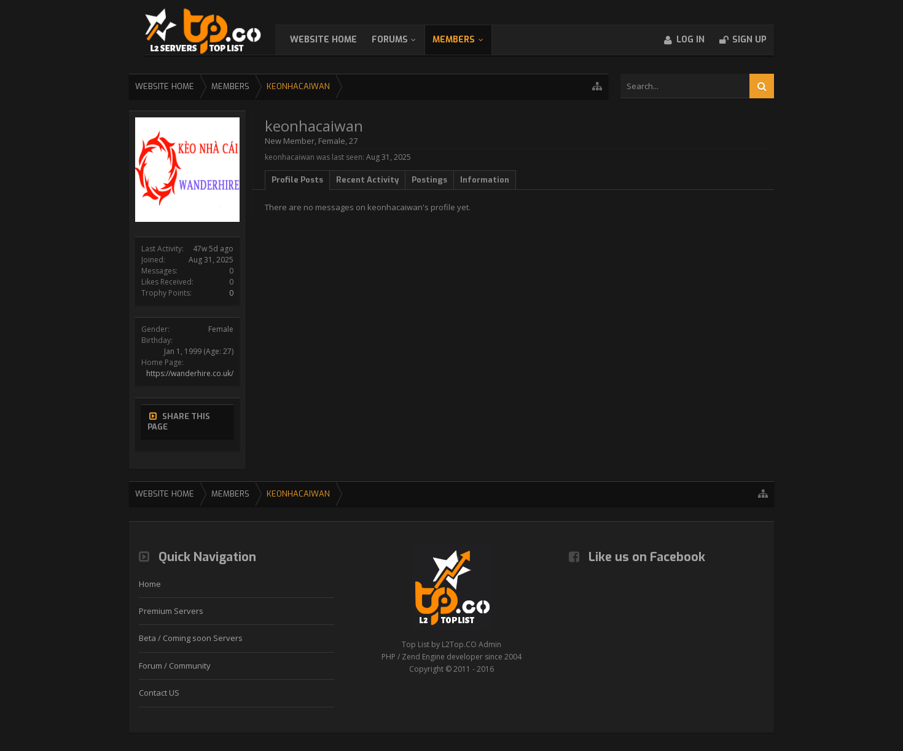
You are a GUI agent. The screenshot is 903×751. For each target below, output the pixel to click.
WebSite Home (335, 39)
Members (466, 39)
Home (150, 583)
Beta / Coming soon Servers (191, 637)
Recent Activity (367, 180)
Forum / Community (175, 665)
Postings (429, 180)
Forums (402, 39)
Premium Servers (171, 610)
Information (484, 180)
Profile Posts (297, 180)
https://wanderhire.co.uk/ (189, 373)
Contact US (159, 692)
